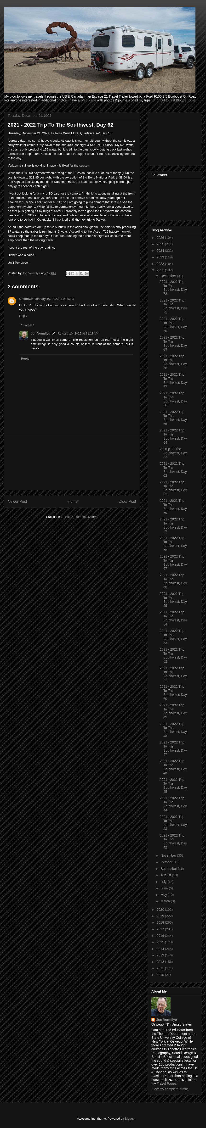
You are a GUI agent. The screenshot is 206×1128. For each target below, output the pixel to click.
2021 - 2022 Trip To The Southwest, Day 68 (173, 362)
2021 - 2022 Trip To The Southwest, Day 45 (173, 785)
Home (73, 501)
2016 (161, 936)
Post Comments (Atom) (81, 517)
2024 (161, 250)
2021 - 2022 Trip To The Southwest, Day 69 (173, 343)
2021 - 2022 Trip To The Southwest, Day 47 (173, 748)
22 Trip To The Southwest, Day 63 (173, 453)
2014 (161, 949)
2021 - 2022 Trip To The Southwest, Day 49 (173, 711)
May (164, 895)
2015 (161, 942)
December (168, 276)
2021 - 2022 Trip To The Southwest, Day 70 (173, 325)
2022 (161, 264)
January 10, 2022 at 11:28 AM (77, 333)
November (168, 855)
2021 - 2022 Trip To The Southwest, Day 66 (173, 399)
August (166, 875)
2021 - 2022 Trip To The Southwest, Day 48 (173, 730)
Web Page (88, 100)
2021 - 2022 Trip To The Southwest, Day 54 (173, 618)
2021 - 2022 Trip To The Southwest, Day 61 (173, 488)
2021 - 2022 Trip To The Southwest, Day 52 (173, 655)
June (164, 888)
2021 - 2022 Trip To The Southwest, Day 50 (173, 692)
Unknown (26, 299)
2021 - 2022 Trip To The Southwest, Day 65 (173, 418)
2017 (161, 929)
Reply (23, 316)
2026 (161, 238)
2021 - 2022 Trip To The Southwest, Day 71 (173, 306)
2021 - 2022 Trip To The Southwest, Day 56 (173, 581)
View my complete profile (170, 1089)
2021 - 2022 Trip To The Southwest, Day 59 (173, 525)
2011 (161, 968)
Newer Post (17, 501)
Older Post (127, 501)
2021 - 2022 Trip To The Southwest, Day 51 (173, 674)
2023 (161, 257)
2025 (161, 244)
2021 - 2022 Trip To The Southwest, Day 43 (173, 823)
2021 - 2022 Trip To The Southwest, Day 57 (173, 562)
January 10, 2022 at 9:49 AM (54, 299)
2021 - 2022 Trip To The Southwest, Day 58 (173, 544)
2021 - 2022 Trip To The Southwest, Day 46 (173, 767)
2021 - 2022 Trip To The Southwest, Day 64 (173, 436)
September (169, 869)
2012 (161, 962)
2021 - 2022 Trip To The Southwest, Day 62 (173, 469)
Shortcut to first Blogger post (173, 100)
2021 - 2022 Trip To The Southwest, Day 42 (173, 841)
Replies (29, 325)
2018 (161, 922)
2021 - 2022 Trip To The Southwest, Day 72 (173, 288)
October (166, 862)
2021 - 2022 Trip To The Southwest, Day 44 (173, 804)
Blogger (130, 1118)
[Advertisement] (72, 462)
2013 (161, 955)
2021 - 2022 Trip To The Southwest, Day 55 (173, 600)
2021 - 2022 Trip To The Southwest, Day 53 (173, 637)
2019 (161, 916)
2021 (161, 270)
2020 (161, 909)
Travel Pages (166, 1083)
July (163, 882)
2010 (161, 975)
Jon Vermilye (40, 333)
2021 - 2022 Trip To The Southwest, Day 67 (173, 380)
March (165, 901)
